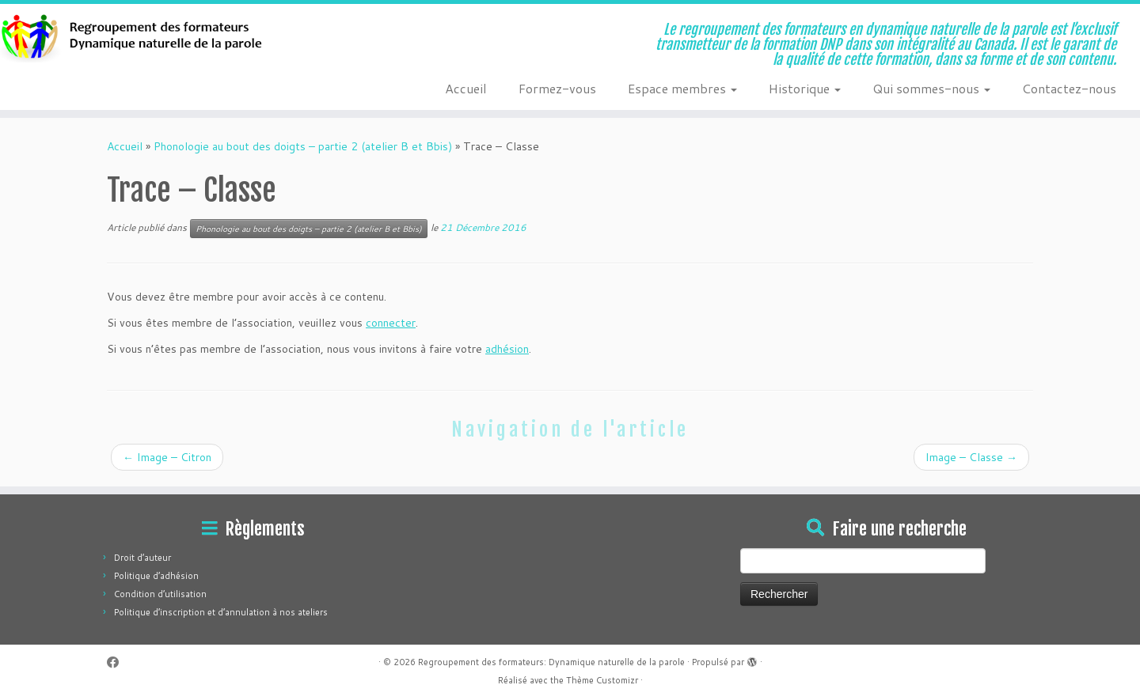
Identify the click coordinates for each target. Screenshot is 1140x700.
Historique (805, 88)
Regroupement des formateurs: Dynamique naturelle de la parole (551, 662)
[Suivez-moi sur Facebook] (118, 662)
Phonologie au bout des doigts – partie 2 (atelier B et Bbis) (303, 146)
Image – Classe (971, 457)
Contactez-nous (1069, 88)
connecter (391, 323)
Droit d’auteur (142, 557)
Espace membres (682, 88)
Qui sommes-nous (931, 88)
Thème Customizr (602, 680)
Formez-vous (557, 88)
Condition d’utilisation (160, 594)
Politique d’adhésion (156, 575)
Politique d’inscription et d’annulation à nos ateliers (221, 612)
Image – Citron (167, 457)
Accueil (466, 88)
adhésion (507, 349)
